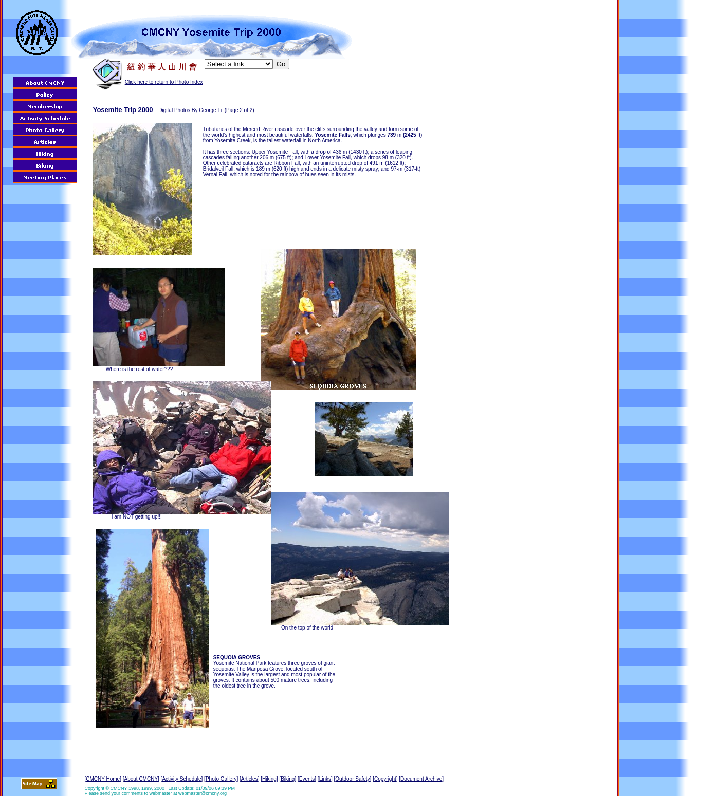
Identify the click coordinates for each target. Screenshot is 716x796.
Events (307, 779)
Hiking (269, 779)
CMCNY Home (103, 779)
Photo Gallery (221, 779)
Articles (249, 779)
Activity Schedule (181, 779)
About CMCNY (141, 779)
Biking (288, 779)
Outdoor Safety (352, 779)
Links (325, 779)
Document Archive (421, 779)
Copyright (385, 779)
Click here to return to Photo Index (164, 82)
